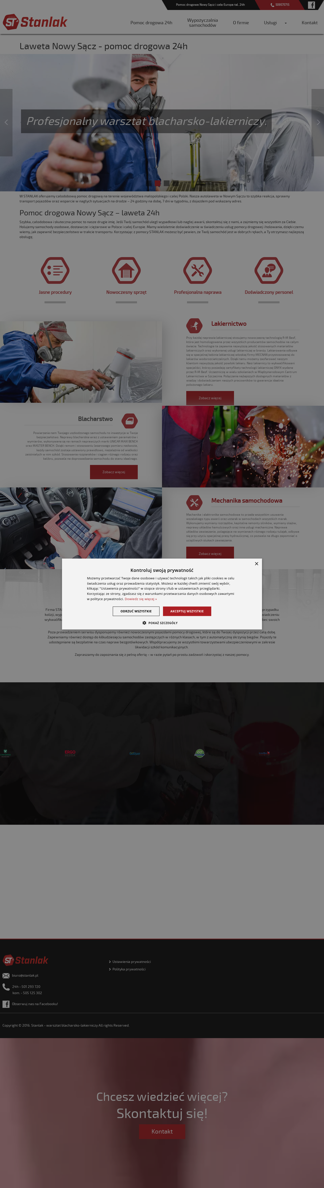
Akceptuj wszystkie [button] (187, 611)
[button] (162, 623)
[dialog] (162, 594)
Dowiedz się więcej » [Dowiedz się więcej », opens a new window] (141, 599)
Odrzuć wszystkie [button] (136, 611)
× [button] (256, 564)
